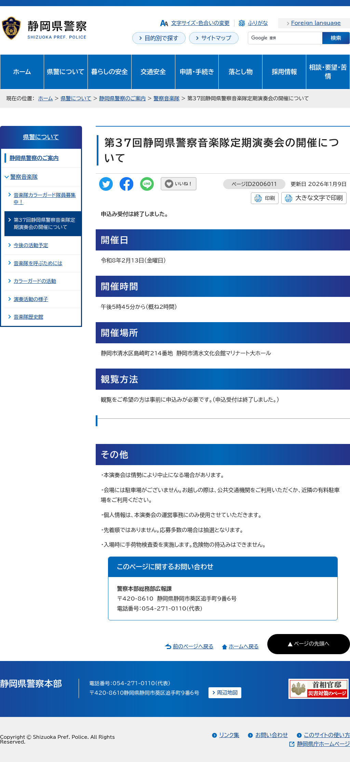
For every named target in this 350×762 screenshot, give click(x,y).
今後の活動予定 (31, 245)
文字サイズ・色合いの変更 (200, 23)
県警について (65, 72)
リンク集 (229, 735)
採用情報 (284, 72)
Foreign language (316, 23)
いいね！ (183, 184)
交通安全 (153, 72)
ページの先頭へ (311, 643)
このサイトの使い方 (327, 735)
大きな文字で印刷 (319, 198)
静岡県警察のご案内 (122, 98)
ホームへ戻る (243, 646)
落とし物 (241, 72)
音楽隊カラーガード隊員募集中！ (45, 198)
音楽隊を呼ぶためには (38, 263)
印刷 (270, 198)
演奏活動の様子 (31, 299)
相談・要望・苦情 (328, 71)
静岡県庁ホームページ (323, 744)
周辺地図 (227, 692)
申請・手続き (196, 72)
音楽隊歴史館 (28, 316)
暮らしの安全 (109, 72)
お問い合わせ (271, 735)
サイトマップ (216, 38)
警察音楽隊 (166, 98)
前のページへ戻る (193, 646)
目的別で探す (161, 38)
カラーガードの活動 (35, 281)
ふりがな (258, 23)
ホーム (22, 72)
